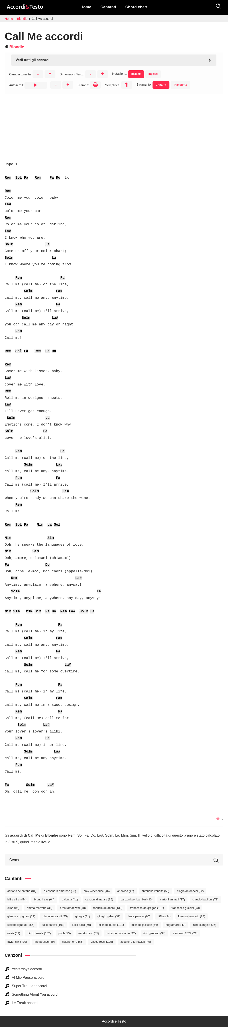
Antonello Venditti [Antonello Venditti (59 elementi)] (155, 891)
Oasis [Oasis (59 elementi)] (13, 933)
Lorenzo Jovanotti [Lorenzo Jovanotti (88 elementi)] (191, 916)
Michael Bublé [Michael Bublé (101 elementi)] (111, 924)
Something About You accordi (35, 994)
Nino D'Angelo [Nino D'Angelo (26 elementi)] (204, 924)
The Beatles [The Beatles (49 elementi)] (45, 941)
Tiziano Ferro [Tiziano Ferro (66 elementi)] (72, 941)
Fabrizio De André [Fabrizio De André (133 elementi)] (107, 908)
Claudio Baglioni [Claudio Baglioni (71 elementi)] (205, 899)
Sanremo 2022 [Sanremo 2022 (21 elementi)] (185, 933)
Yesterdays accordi (27, 969)
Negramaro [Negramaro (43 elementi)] (176, 924)
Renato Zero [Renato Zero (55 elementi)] (88, 933)
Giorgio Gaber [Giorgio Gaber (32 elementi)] (109, 916)
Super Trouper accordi (29, 986)
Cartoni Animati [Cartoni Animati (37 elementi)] (172, 899)
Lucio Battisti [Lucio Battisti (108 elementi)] (53, 924)
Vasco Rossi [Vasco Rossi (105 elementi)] (102, 941)
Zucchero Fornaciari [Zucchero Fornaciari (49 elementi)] (135, 941)
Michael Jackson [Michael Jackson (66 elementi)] (144, 924)
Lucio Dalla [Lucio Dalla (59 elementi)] (81, 924)
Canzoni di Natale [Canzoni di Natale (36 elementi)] (99, 899)
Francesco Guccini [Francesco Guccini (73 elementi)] (185, 908)
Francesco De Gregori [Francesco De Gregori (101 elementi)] (147, 908)
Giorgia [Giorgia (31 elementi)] (82, 916)
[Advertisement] (114, 125)
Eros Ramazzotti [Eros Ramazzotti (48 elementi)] (73, 908)
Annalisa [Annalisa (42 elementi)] (125, 891)
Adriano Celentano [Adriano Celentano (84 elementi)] (21, 891)
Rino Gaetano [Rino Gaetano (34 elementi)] (154, 933)
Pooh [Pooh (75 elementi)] (64, 933)
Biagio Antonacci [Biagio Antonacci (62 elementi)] (190, 891)
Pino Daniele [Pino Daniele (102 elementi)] (39, 933)
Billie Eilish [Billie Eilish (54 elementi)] (16, 899)
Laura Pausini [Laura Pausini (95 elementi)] (139, 916)
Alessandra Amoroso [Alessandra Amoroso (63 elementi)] (60, 891)
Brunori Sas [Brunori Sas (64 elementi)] (44, 899)
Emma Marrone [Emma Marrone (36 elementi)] (39, 908)
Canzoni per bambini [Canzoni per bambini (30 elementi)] (137, 899)
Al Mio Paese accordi (28, 977)
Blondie (16, 47)
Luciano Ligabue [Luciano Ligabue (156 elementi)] (20, 924)
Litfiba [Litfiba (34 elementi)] (164, 916)
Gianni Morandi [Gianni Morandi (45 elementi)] (55, 916)
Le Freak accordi (25, 1003)
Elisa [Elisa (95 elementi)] (13, 908)
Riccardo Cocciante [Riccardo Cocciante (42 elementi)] (121, 933)
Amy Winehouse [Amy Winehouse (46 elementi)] (97, 891)
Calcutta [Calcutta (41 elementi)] (70, 899)
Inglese (153, 73)
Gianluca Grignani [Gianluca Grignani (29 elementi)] (21, 916)
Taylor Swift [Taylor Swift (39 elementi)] (17, 941)
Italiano (136, 73)
